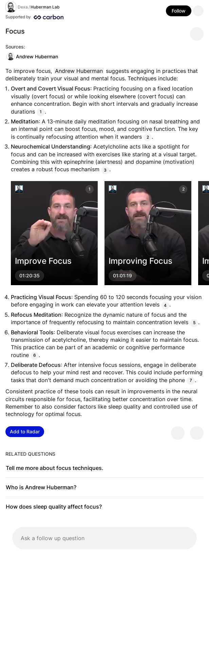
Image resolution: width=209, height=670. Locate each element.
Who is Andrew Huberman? (41, 487)
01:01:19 (122, 275)
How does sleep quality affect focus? (54, 506)
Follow (179, 11)
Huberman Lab (45, 6)
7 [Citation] (191, 380)
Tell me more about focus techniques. (54, 468)
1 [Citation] (41, 112)
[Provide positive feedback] (178, 433)
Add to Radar (25, 431)
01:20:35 (29, 275)
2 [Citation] (148, 137)
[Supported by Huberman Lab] (62, 17)
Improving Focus (140, 261)
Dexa (23, 6)
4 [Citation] (165, 305)
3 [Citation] (105, 169)
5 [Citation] (194, 322)
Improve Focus (43, 261)
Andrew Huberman (32, 57)
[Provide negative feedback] (197, 433)
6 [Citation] (34, 355)
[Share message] (197, 34)
